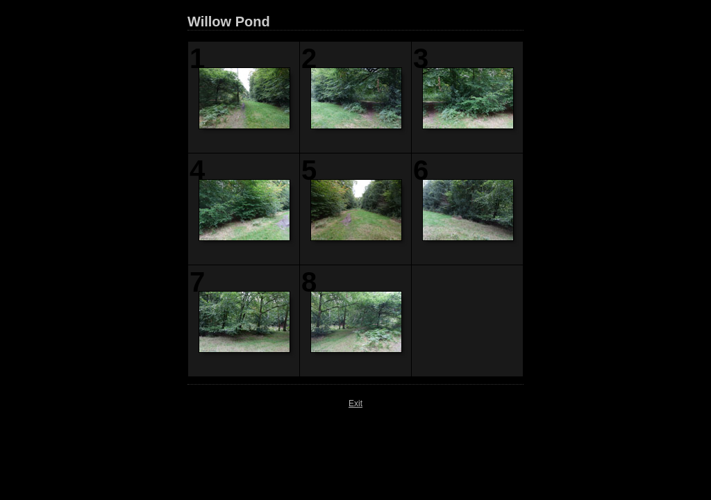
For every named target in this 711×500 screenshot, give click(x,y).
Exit (355, 403)
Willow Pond (228, 21)
